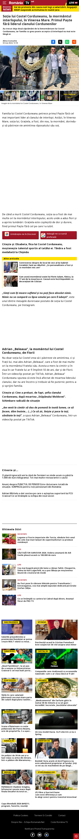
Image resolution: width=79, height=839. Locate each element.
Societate (22, 534)
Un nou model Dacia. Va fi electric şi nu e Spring (55, 733)
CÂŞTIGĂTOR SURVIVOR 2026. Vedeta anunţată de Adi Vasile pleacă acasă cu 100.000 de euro (44, 554)
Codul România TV (59, 822)
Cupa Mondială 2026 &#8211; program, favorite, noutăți (15, 805)
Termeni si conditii (43, 815)
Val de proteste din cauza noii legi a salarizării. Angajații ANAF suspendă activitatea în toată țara (45, 8)
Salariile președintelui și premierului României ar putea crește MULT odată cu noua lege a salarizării (16, 639)
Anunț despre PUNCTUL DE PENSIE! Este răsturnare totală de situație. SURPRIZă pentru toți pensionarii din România (35, 485)
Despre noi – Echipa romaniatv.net (27, 822)
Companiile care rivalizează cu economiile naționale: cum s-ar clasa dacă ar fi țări (56, 672)
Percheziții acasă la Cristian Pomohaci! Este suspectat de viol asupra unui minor (55, 643)
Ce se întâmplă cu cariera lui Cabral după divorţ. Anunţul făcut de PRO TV (45, 600)
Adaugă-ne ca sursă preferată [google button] (54, 235)
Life (19, 549)
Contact (61, 815)
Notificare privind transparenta (39, 828)
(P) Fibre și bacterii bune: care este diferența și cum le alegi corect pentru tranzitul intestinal (56, 794)
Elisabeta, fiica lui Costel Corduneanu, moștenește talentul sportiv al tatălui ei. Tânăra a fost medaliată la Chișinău (36, 248)
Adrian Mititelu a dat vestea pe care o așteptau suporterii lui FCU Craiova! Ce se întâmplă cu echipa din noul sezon (37, 494)
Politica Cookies (21, 815)
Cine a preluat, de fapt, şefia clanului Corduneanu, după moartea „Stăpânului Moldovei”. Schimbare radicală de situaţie (34, 396)
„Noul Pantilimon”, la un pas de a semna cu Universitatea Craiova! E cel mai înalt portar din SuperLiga (16, 668)
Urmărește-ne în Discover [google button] (20, 234)
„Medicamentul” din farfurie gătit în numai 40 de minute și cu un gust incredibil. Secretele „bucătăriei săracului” (56, 702)
